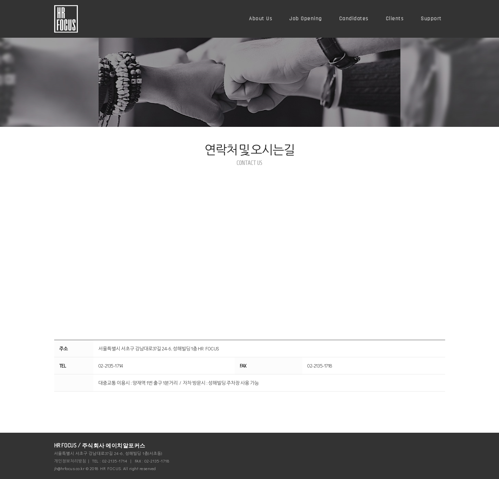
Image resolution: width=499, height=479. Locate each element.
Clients (395, 18)
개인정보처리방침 (70, 461)
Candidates (354, 18)
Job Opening (305, 18)
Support (431, 18)
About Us (260, 18)
